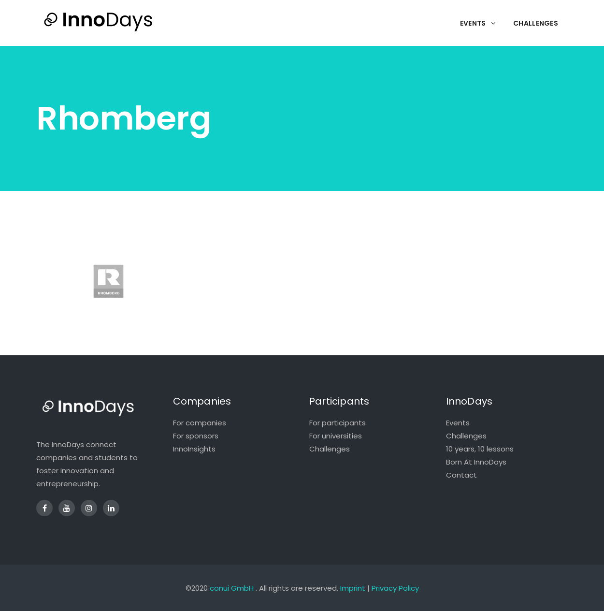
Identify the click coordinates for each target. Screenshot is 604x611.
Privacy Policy (395, 588)
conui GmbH (232, 588)
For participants (337, 423)
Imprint (352, 588)
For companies (199, 423)
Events (458, 423)
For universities (335, 436)
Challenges (329, 449)
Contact (461, 475)
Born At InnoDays (476, 462)
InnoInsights (194, 449)
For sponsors (195, 436)
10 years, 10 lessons (480, 449)
